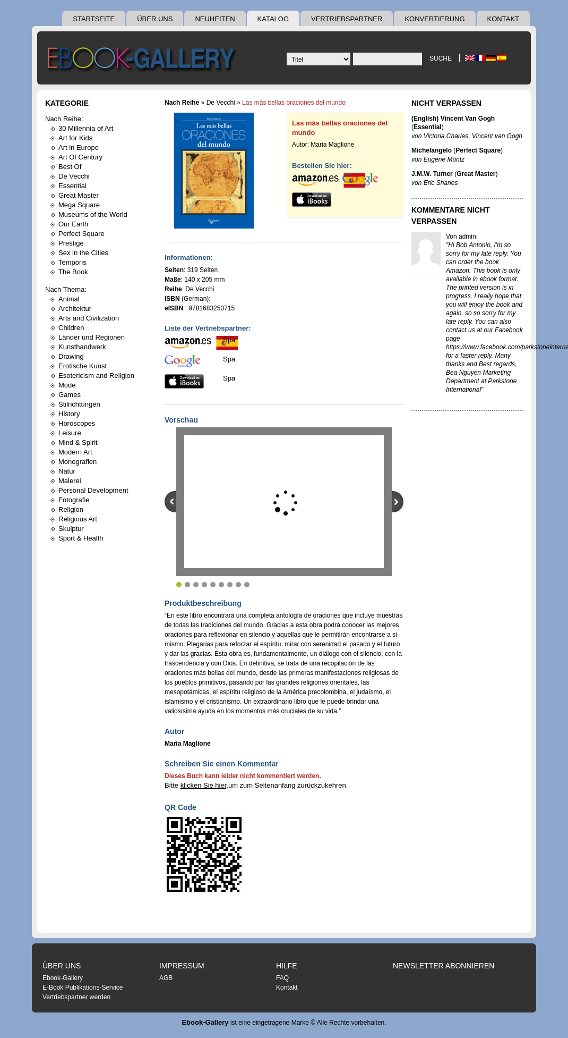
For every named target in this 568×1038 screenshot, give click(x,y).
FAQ (282, 978)
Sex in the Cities (83, 253)
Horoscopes (76, 423)
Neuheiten (215, 19)
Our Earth (73, 224)
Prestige (71, 243)
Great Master (78, 195)
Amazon (457, 270)
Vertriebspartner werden (76, 997)
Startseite (94, 19)
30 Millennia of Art (85, 128)
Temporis (72, 262)
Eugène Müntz (444, 159)
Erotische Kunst (82, 366)
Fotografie (74, 500)
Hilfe (286, 965)
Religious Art (77, 519)
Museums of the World (92, 214)
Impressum (181, 965)
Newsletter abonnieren (443, 965)
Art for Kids (75, 138)
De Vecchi (74, 176)
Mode (67, 385)
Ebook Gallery (143, 60)
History (69, 414)
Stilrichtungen (79, 404)
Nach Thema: (66, 289)
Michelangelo (431, 150)
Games (69, 395)
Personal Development (93, 490)
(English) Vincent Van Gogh (453, 118)
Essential (72, 186)
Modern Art (75, 452)
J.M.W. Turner (432, 174)
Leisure (69, 433)
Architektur (74, 309)
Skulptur (71, 529)
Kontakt (503, 19)
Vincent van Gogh (497, 136)
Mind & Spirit (78, 442)
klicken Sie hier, (204, 785)
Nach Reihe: (64, 119)
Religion (70, 509)
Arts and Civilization (88, 318)
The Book (73, 272)
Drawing (71, 356)
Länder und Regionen (91, 337)
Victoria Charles (446, 136)
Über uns (155, 19)
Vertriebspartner (346, 19)
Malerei (69, 481)
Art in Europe (78, 147)
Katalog (273, 19)
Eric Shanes (441, 183)
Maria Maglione (332, 144)
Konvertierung (434, 19)
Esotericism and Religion (96, 375)
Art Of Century (80, 157)
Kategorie (67, 103)
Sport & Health (81, 538)
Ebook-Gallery (62, 978)
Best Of (69, 167)
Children (71, 328)
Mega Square (79, 205)
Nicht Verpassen (446, 103)
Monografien (77, 462)
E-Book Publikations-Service (82, 987)
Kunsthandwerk (82, 347)
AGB (166, 978)
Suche (440, 58)
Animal (69, 299)
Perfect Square (81, 234)
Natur (66, 471)
